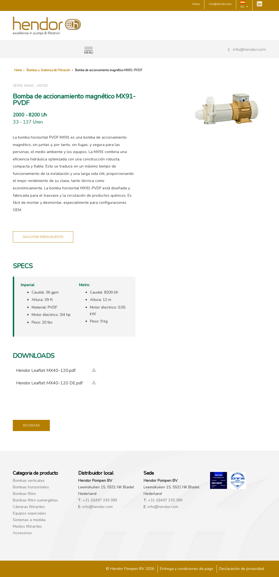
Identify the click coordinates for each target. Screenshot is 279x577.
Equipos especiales (29, 513)
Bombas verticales (29, 480)
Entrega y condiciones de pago (186, 568)
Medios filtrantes (27, 526)
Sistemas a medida (29, 519)
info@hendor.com (249, 49)
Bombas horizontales (31, 487)
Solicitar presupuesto (43, 237)
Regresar (31, 425)
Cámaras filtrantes (29, 506)
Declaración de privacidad (241, 568)
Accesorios (22, 533)
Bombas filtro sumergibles (35, 500)
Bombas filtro (24, 493)
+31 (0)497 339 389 (100, 500)
